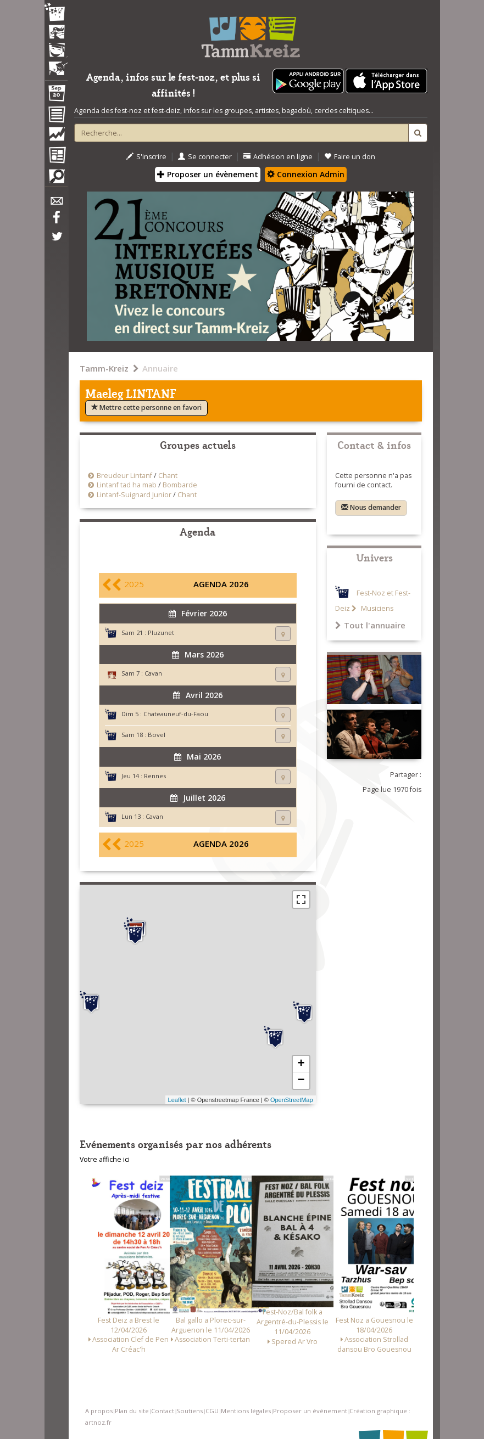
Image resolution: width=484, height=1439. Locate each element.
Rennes (155, 776)
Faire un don (349, 156)
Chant (167, 475)
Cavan (153, 673)
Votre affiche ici (105, 1159)
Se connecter (205, 156)
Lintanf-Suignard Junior (134, 494)
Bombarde (180, 485)
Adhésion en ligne (278, 156)
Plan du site (132, 1411)
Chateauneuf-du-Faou (175, 714)
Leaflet (177, 1100)
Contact (162, 1411)
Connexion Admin (305, 174)
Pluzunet (161, 632)
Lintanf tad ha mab (127, 485)
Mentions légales (246, 1411)
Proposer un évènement (207, 174)
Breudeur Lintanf (124, 475)
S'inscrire (146, 156)
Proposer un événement (310, 1411)
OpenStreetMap (291, 1100)
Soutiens (189, 1411)
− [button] (300, 1080)
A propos (99, 1411)
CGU (212, 1411)
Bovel (156, 734)
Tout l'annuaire (370, 625)
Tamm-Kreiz (104, 368)
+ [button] (300, 1064)
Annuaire (160, 368)
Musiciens (376, 608)
